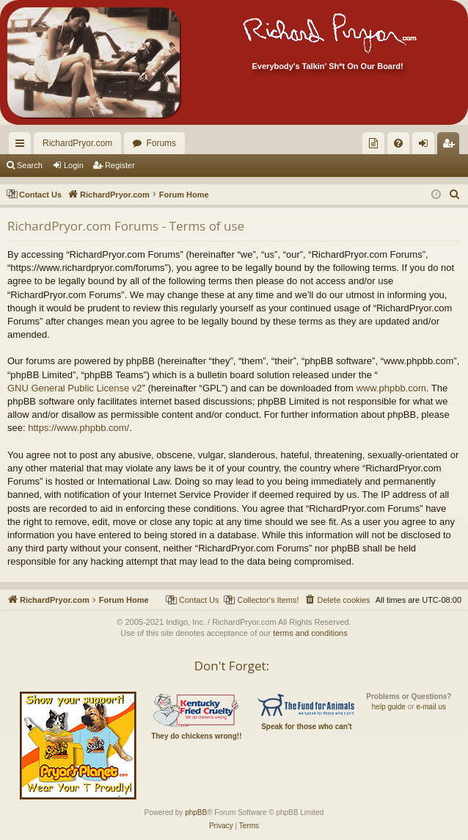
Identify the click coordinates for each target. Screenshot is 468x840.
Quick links (23, 146)
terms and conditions (310, 633)
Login (74, 165)
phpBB (196, 812)
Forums (161, 143)
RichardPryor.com (77, 143)
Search (30, 165)
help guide (389, 707)
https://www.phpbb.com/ (78, 427)
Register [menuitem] (451, 146)
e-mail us (431, 707)
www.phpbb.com (390, 388)
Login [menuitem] (426, 146)
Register (120, 165)
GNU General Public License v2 (74, 388)
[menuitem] (373, 143)
